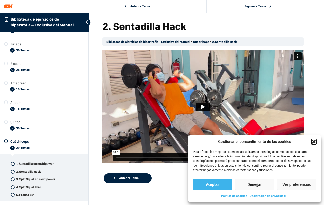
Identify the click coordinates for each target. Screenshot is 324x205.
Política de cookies (234, 196)
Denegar (255, 184)
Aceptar (212, 184)
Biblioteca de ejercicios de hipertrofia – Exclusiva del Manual (155, 42)
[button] (313, 141)
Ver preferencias (297, 184)
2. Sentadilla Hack (231, 42)
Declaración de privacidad (268, 196)
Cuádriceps (208, 42)
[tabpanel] (206, 105)
